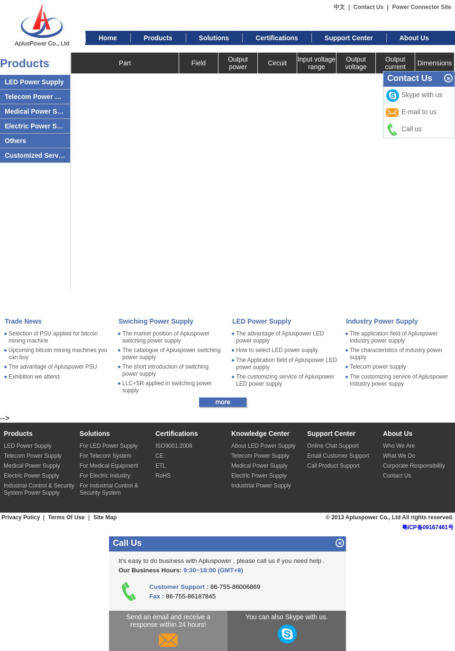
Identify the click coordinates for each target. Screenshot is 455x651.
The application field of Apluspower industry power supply (393, 337)
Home (108, 38)
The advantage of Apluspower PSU (53, 366)
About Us (414, 38)
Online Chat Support (333, 446)
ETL (160, 465)
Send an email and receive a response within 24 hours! (168, 632)
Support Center (349, 38)
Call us (403, 130)
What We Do (399, 455)
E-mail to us (411, 113)
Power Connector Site (421, 7)
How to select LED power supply (277, 350)
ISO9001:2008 (173, 446)
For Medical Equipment (109, 465)
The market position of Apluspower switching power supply (165, 337)
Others (15, 141)
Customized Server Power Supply (35, 155)
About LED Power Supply (263, 446)
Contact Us (368, 7)
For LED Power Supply (108, 446)
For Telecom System (105, 455)
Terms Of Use (66, 517)
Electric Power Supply (35, 126)
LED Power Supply (34, 82)
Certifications (276, 38)
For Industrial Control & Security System (109, 489)
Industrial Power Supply (261, 485)
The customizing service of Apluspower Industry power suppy (399, 380)
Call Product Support (333, 465)
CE (159, 455)
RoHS (163, 475)
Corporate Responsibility (414, 465)
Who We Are (399, 446)
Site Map (105, 517)
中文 (339, 7)
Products (158, 38)
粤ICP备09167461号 (428, 527)
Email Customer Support (338, 455)
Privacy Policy (21, 517)
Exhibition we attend (34, 376)
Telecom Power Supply (35, 96)
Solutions (214, 38)
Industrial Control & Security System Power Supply (39, 489)
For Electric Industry (105, 475)
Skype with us (413, 96)
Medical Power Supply (35, 111)
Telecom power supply (378, 366)
